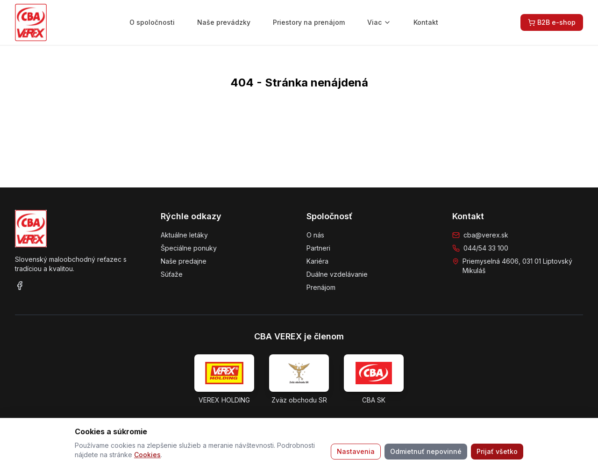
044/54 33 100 (485, 248)
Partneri (318, 248)
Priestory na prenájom (309, 22)
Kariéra (317, 261)
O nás (315, 235)
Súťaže (172, 274)
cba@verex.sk (485, 235)
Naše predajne (183, 261)
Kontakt (425, 22)
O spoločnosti (152, 22)
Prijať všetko (497, 451)
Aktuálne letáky (184, 235)
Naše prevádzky (223, 22)
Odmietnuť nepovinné (426, 451)
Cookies (147, 455)
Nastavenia (356, 451)
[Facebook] (19, 285)
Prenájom (320, 287)
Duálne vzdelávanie (337, 274)
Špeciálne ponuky (189, 248)
